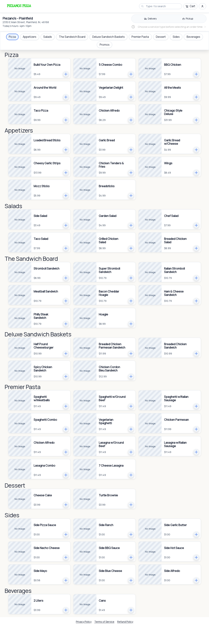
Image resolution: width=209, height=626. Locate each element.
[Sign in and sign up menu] (202, 6)
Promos (105, 45)
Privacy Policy (83, 621)
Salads (47, 37)
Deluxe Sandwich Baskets (108, 37)
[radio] (150, 18)
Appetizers (29, 37)
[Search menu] (162, 6)
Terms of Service (104, 621)
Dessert (161, 37)
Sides (176, 37)
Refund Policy (125, 621)
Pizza (12, 37)
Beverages (193, 37)
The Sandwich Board (72, 37)
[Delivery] (150, 18)
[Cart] (190, 6)
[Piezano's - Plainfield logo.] (19, 5)
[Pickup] (187, 18)
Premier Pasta (140, 37)
